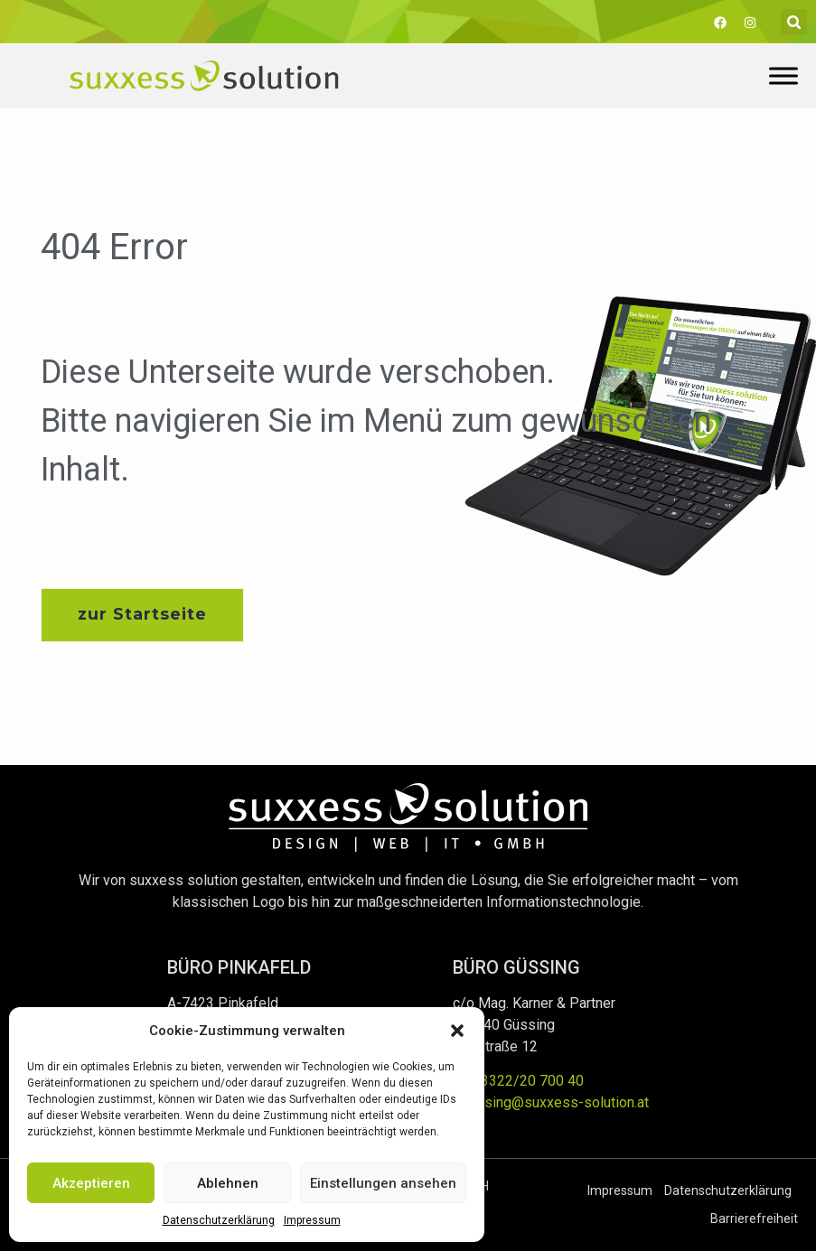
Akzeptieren (91, 1183)
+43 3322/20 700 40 (518, 1080)
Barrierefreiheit (754, 1218)
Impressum (312, 1220)
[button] (457, 1031)
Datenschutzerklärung (219, 1220)
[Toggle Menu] (783, 75)
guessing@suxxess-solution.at (551, 1102)
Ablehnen (227, 1183)
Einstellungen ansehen (383, 1183)
